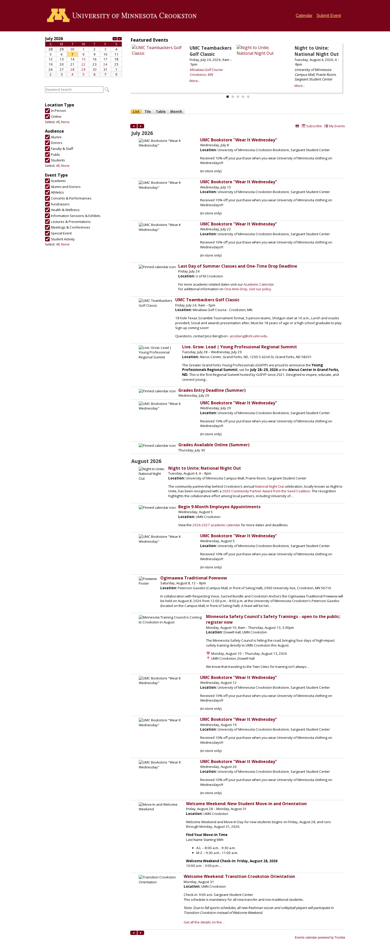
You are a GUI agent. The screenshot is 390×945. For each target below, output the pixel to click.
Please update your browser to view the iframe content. (83, 56)
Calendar (304, 15)
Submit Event (329, 15)
